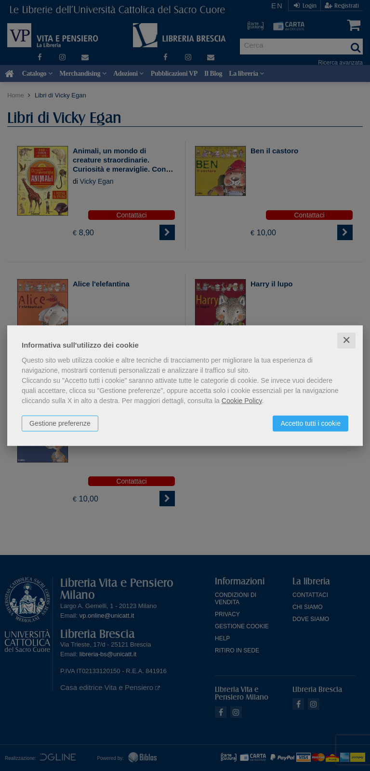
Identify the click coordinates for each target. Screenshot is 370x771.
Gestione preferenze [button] (60, 423)
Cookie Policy (242, 401)
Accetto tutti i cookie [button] (310, 423)
